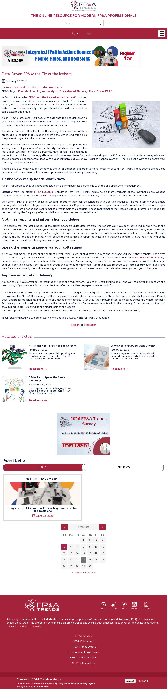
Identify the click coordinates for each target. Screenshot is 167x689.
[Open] (161, 33)
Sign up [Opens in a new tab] (76, 33)
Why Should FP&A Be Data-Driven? (133, 345)
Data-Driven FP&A (100, 91)
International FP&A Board (83, 652)
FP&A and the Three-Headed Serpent (53, 345)
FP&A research (44, 192)
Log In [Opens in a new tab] (75, 325)
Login (89, 33)
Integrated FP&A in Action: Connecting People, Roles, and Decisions (42, 509)
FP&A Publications (83, 641)
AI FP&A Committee (83, 663)
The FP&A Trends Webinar (42, 478)
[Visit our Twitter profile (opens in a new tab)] (124, 606)
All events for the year (83, 572)
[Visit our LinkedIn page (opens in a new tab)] (113, 606)
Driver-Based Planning (73, 91)
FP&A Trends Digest (83, 646)
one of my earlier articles (147, 257)
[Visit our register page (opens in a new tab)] (103, 606)
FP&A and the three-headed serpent (52, 97)
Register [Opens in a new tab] (90, 325)
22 (83, 559)
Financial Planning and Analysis (38, 91)
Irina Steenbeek (15, 87)
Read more (36, 369)
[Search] (84, 23)
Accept (130, 681)
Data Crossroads (51, 87)
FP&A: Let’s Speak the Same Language (47, 379)
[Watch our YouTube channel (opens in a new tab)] (134, 606)
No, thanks (143, 681)
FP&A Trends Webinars (83, 657)
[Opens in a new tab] (83, 434)
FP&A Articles (83, 636)
